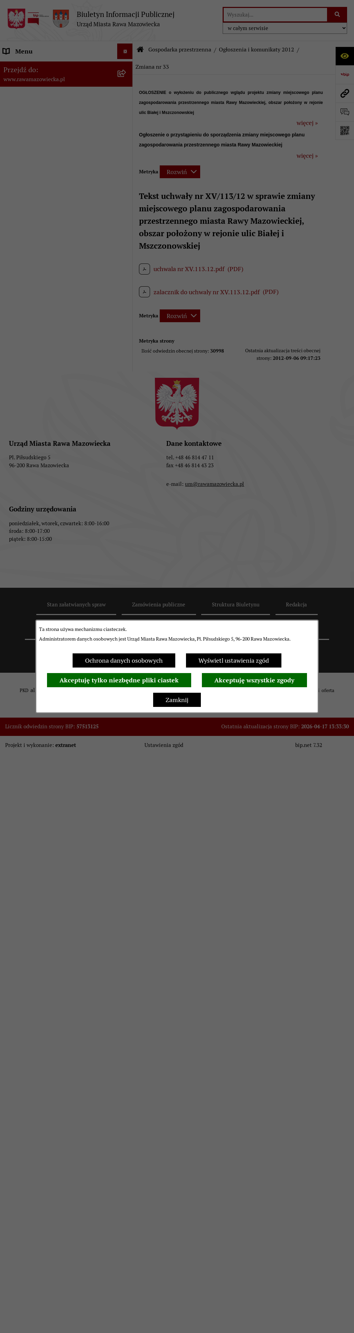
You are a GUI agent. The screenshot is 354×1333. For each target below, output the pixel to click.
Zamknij (177, 700)
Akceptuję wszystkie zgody (254, 680)
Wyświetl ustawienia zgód (233, 660)
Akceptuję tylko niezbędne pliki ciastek (119, 680)
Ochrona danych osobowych (124, 660)
